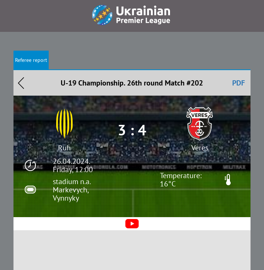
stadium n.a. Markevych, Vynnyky (71, 189)
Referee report (31, 60)
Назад (21, 83)
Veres (199, 148)
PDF (238, 83)
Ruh (64, 148)
